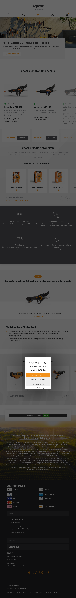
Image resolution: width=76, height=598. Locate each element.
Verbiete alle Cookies (38, 379)
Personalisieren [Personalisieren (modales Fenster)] (38, 384)
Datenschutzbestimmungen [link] (38, 388)
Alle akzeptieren (38, 375)
